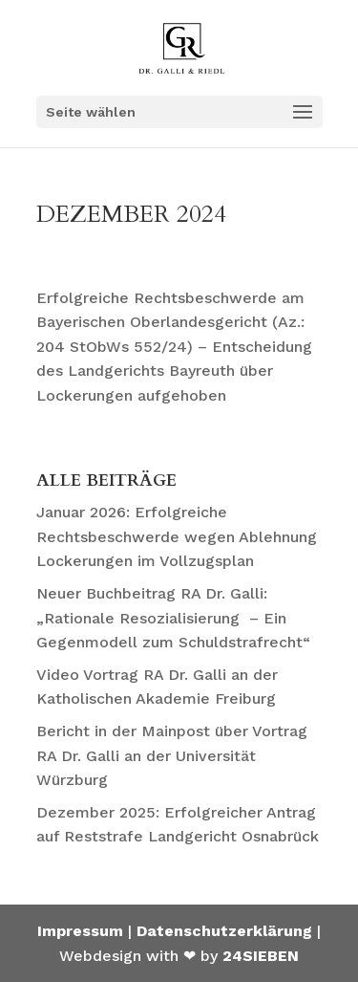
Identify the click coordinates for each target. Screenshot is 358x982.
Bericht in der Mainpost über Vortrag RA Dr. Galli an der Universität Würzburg (171, 755)
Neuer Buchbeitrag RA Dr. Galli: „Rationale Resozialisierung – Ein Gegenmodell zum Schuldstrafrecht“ (173, 617)
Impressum (80, 931)
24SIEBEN (260, 956)
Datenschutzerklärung (224, 931)
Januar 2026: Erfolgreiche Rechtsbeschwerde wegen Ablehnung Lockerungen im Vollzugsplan (176, 536)
